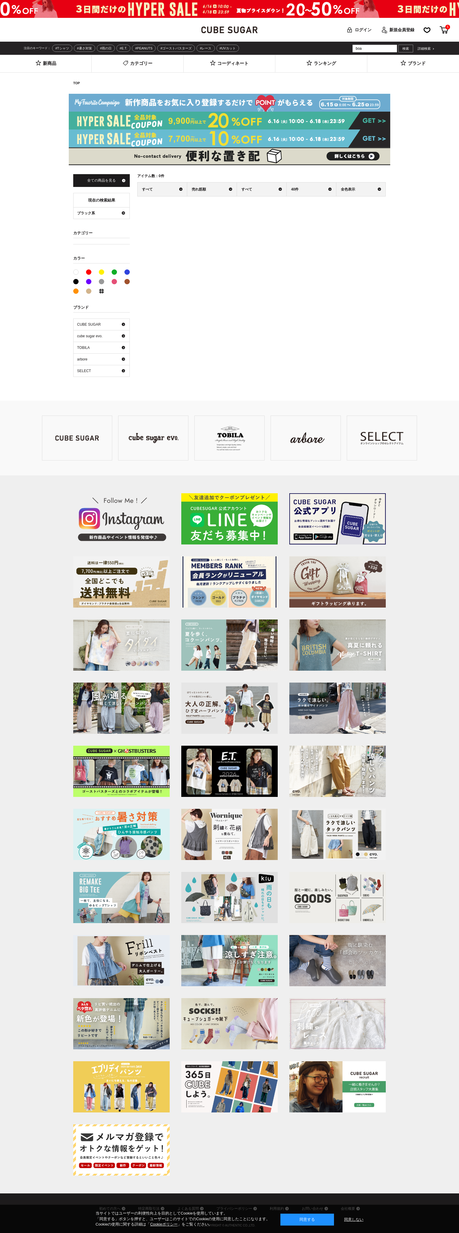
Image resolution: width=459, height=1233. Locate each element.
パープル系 (88, 281)
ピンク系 (114, 281)
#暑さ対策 (84, 48)
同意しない (353, 1219)
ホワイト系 (78, 271)
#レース (205, 48)
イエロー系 (101, 272)
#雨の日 (106, 48)
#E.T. (123, 48)
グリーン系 (114, 272)
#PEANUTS (143, 48)
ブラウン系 (127, 281)
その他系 (101, 291)
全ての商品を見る (101, 180)
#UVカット (228, 48)
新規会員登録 (401, 29)
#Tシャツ (62, 48)
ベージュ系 (88, 291)
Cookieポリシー (163, 1224)
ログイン (363, 29)
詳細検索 (424, 48)
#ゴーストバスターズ (176, 48)
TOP (76, 83)
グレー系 (101, 281)
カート (444, 30)
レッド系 (88, 272)
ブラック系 (76, 281)
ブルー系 (127, 272)
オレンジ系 (76, 291)
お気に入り (427, 30)
